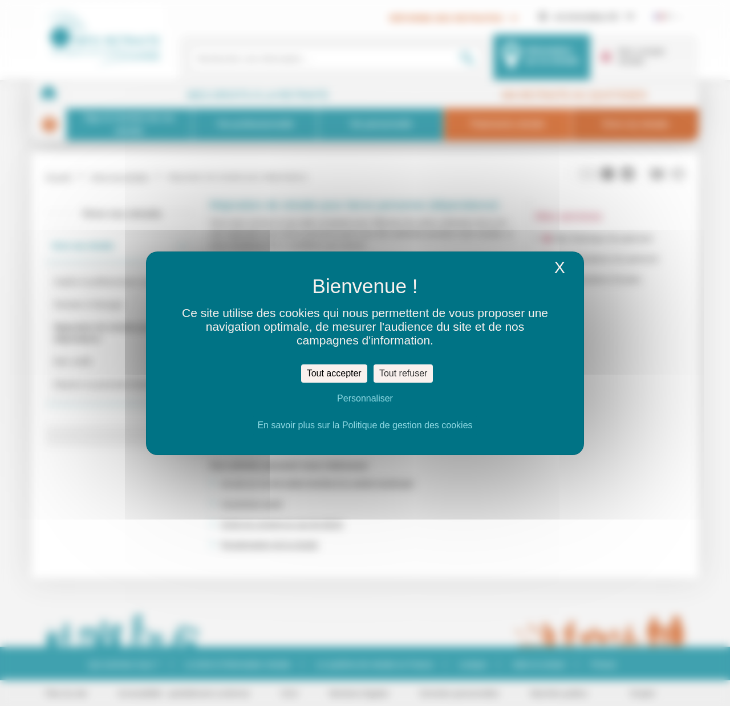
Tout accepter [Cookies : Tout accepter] (334, 373)
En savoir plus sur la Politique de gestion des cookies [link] (364, 425)
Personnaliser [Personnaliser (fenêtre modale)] (365, 398)
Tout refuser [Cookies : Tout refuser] (403, 373)
